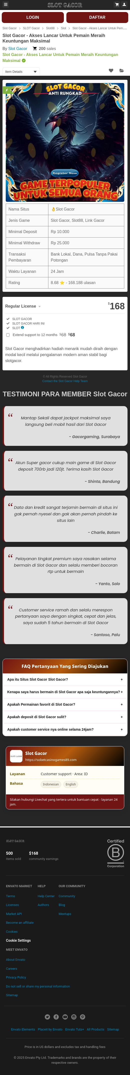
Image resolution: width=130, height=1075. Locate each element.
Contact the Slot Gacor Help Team (65, 381)
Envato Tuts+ (74, 1029)
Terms (10, 896)
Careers (11, 968)
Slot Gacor (9, 28)
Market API (14, 914)
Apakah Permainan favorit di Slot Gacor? (41, 704)
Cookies (12, 931)
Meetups (65, 914)
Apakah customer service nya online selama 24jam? (50, 729)
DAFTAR (97, 17)
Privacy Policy (16, 977)
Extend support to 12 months (44, 335)
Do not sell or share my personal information (38, 986)
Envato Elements (23, 1029)
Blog (62, 905)
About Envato (15, 959)
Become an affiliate (20, 922)
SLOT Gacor (31, 28)
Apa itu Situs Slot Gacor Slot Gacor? (37, 679)
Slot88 (50, 28)
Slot (63, 28)
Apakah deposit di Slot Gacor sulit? (36, 717)
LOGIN (32, 17)
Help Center (46, 896)
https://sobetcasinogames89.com (51, 759)
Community (67, 896)
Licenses (12, 905)
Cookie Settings (18, 940)
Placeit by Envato (50, 1029)
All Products (95, 1029)
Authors (43, 905)
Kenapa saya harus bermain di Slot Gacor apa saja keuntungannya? (63, 692)
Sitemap (12, 995)
